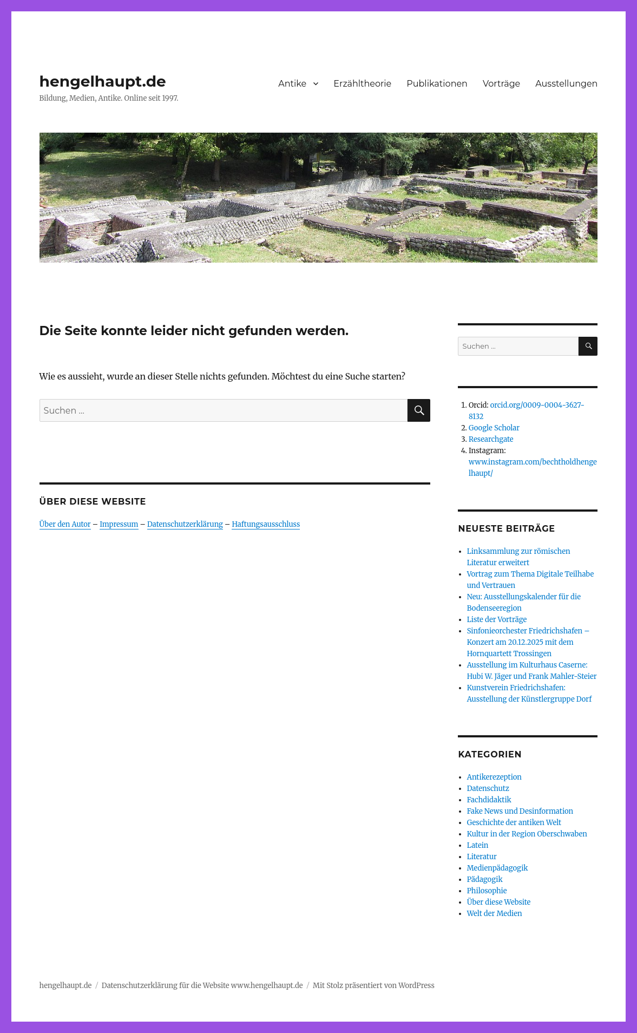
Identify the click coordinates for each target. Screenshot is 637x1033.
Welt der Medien (494, 913)
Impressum (119, 524)
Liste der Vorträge (497, 619)
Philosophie (487, 890)
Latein (478, 845)
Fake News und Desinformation (520, 811)
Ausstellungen (566, 84)
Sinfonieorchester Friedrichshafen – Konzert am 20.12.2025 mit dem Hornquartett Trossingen (528, 642)
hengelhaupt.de (103, 81)
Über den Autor (65, 524)
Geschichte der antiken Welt (514, 822)
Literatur (482, 856)
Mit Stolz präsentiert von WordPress (374, 985)
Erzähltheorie (362, 84)
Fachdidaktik (489, 800)
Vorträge (501, 84)
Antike (292, 84)
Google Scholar (494, 428)
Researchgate (491, 439)
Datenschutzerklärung (185, 524)
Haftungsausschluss (266, 524)
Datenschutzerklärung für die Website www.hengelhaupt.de (202, 985)
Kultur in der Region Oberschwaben (527, 834)
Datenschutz (488, 788)
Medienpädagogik (497, 868)
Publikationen (437, 84)
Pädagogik (485, 879)
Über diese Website (499, 902)
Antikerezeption (494, 777)
